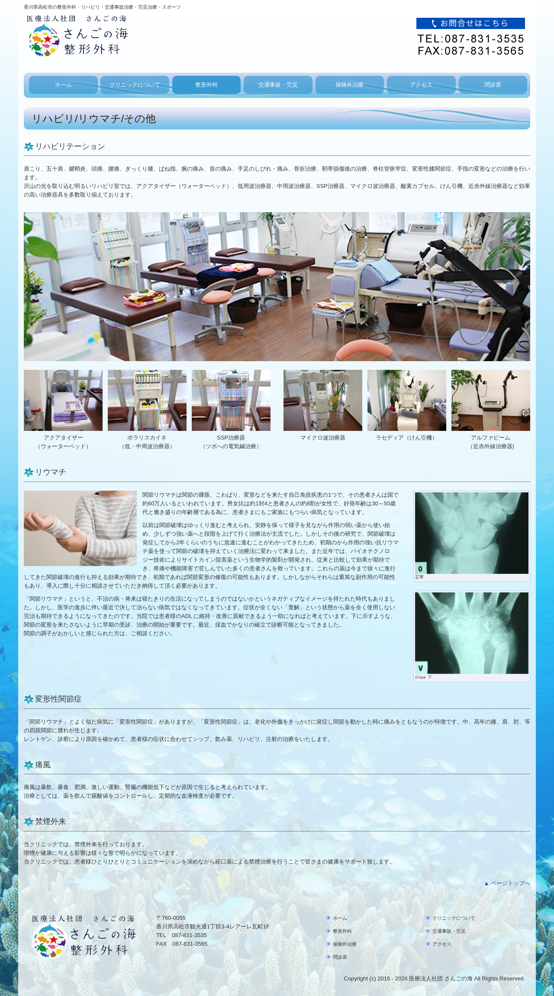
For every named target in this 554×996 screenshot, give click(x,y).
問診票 (492, 84)
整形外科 (206, 84)
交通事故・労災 (278, 84)
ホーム (63, 84)
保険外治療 (349, 84)
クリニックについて (135, 84)
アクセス (421, 84)
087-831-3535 (189, 935)
